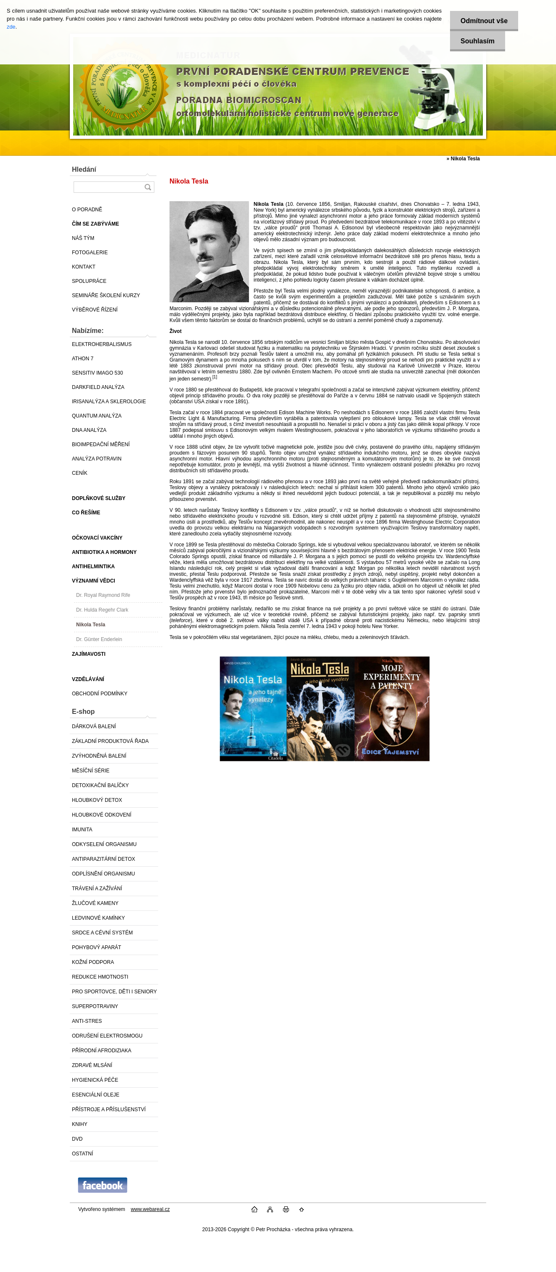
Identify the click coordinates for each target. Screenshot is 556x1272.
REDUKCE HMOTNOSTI (100, 977)
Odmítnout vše (484, 20)
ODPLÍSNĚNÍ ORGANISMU (103, 874)
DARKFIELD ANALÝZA (98, 387)
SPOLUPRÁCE (89, 281)
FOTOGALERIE (90, 252)
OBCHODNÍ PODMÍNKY (99, 694)
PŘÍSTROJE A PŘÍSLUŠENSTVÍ (109, 1109)
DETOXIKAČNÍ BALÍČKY (100, 785)
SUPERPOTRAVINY (95, 1006)
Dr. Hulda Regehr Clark (102, 610)
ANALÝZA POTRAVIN (97, 459)
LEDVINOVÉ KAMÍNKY (98, 918)
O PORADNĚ (87, 210)
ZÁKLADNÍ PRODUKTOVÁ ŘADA (110, 741)
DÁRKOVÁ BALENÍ (94, 726)
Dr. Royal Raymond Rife (103, 595)
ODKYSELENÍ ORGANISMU (104, 844)
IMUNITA (82, 830)
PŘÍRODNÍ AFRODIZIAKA (101, 1051)
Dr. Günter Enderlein (99, 639)
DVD (77, 1139)
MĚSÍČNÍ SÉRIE (90, 771)
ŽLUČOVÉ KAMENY (95, 903)
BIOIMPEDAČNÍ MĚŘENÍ (101, 444)
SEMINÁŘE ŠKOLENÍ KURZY (106, 295)
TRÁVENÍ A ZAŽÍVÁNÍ (97, 888)
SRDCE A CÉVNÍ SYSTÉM (102, 933)
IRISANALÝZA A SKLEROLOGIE (109, 401)
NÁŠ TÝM (83, 238)
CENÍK (79, 473)
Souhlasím (478, 41)
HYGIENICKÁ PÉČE (95, 1080)
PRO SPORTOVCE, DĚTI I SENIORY (114, 992)
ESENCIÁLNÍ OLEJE (95, 1095)
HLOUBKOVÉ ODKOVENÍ (101, 815)
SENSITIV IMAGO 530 (97, 373)
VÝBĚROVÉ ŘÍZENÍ (95, 310)
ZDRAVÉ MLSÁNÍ (92, 1065)
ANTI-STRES (87, 1021)
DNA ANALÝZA (89, 430)
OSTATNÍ (82, 1154)
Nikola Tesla (90, 625)
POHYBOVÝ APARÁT (96, 947)
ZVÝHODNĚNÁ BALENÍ (99, 756)
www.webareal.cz (150, 1209)
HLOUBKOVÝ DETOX (97, 800)
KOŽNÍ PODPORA (93, 962)
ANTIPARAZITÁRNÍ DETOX (103, 859)
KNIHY (79, 1124)
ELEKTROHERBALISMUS (102, 344)
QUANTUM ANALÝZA (97, 416)
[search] (147, 187)
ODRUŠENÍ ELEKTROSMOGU (107, 1036)
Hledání (84, 169)
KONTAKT (83, 267)
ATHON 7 (82, 359)
